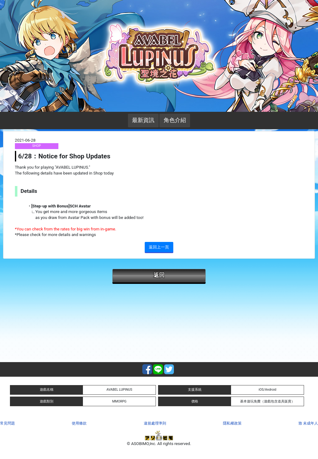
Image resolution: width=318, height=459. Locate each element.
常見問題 (7, 423)
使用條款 (79, 423)
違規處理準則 (155, 423)
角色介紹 (175, 120)
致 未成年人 (308, 423)
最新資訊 (143, 120)
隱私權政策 (232, 423)
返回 (159, 275)
